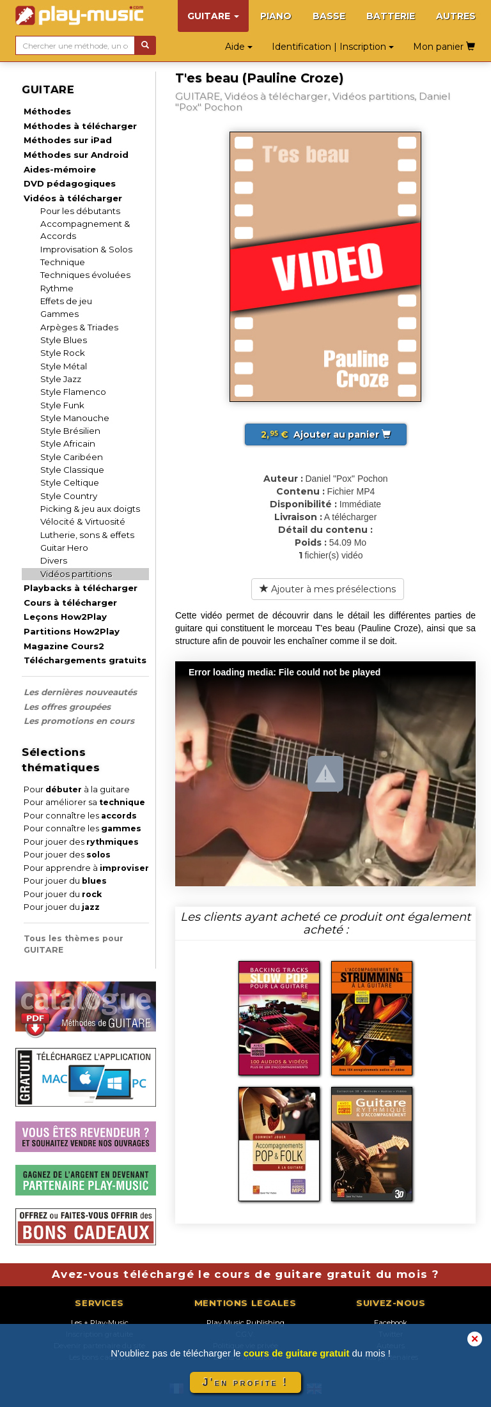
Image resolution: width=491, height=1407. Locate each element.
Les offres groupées (67, 707)
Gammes (59, 314)
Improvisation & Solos (86, 249)
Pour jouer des (81, 842)
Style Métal (63, 366)
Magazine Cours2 (64, 646)
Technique (62, 262)
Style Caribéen (71, 457)
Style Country (68, 496)
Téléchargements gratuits (85, 660)
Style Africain (67, 443)
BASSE (329, 16)
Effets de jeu (66, 301)
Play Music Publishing (245, 1322)
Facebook (390, 1322)
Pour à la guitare (77, 789)
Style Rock (62, 353)
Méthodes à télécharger (80, 126)
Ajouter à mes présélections (328, 589)
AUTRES (456, 16)
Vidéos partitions (76, 574)
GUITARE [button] (213, 16)
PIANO (276, 16)
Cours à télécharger (70, 602)
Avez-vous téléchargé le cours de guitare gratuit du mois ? (245, 1274)
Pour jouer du (65, 881)
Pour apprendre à (86, 868)
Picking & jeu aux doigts (90, 509)
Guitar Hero (64, 547)
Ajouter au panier (326, 434)
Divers (53, 560)
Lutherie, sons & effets (87, 535)
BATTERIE (390, 16)
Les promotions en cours (79, 721)
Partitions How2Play (72, 631)
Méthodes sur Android (76, 155)
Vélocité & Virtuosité (82, 521)
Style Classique (72, 470)
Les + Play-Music (100, 1322)
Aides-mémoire (60, 169)
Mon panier (444, 46)
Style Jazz (60, 379)
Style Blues (63, 340)
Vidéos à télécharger (73, 198)
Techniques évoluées (85, 275)
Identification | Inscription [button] (333, 46)
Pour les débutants (80, 211)
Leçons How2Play (65, 616)
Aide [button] (239, 46)
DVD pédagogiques (70, 183)
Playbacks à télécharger (80, 588)
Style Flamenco (73, 392)
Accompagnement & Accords (85, 230)
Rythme (57, 288)
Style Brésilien (70, 431)
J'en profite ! (245, 1382)
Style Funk (62, 405)
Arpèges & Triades (79, 327)
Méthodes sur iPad (68, 140)
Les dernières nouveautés (80, 692)
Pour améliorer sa (84, 802)
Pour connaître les (80, 815)
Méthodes (47, 111)
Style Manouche (74, 418)
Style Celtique (69, 482)
